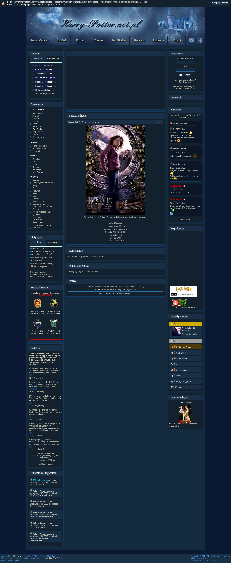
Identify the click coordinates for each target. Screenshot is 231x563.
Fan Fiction (118, 40)
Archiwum (185, 219)
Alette (179, 426)
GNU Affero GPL (53, 558)
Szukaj (177, 40)
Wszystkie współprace (185, 307)
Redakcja (158, 40)
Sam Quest (176, 164)
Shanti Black (177, 123)
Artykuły (62, 40)
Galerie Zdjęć (74, 122)
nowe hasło (190, 89)
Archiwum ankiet (45, 464)
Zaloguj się (72, 271)
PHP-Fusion (17, 556)
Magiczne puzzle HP (44, 65)
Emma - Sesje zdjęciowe (186, 424)
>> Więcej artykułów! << (43, 94)
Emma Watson (185, 403)
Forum (80, 40)
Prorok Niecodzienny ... (45, 69)
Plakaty (85, 122)
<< (158, 122)
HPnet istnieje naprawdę (46, 78)
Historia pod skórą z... (44, 90)
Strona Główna (39, 40)
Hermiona (95, 122)
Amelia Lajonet (39, 267)
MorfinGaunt (177, 148)
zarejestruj (111, 289)
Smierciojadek (177, 186)
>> (161, 122)
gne (122, 226)
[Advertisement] (115, 83)
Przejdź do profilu (189, 334)
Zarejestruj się (185, 82)
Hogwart (139, 40)
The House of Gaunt (44, 73)
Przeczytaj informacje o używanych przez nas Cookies (123, 2)
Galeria (98, 40)
